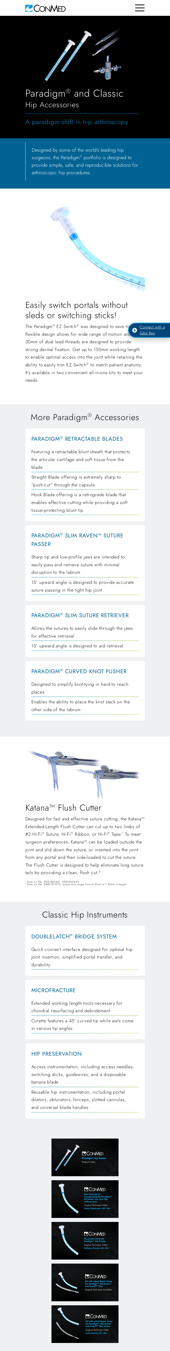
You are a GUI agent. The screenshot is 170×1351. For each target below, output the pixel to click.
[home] (45, 8)
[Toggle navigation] (140, 8)
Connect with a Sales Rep (148, 330)
